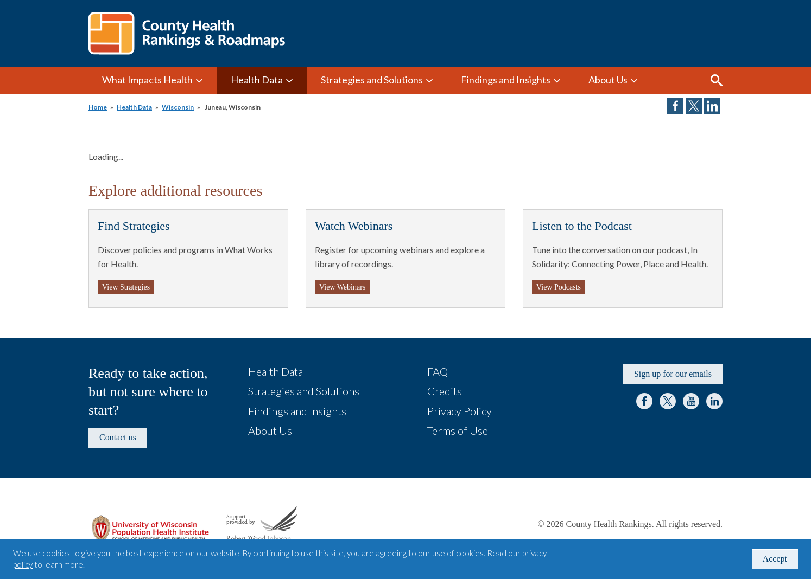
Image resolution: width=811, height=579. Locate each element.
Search (717, 80)
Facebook (644, 401)
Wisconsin (178, 107)
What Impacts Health (147, 80)
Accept (775, 558)
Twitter (668, 401)
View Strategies (126, 287)
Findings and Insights (505, 80)
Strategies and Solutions (372, 80)
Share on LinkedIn (712, 106)
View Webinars (342, 287)
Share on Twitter (694, 106)
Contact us (117, 437)
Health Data (257, 80)
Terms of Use (457, 430)
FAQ (437, 371)
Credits (444, 390)
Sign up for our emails (673, 373)
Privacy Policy (459, 410)
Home (97, 107)
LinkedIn (714, 401)
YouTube (691, 401)
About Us (608, 80)
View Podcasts (558, 287)
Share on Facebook (675, 106)
